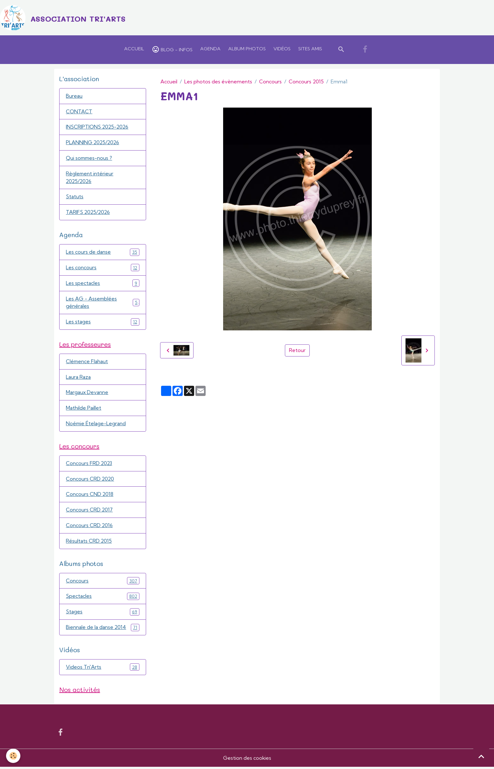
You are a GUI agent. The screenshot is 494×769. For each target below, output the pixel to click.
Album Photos (247, 49)
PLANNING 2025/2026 (93, 143)
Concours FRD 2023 (89, 465)
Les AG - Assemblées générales (102, 304)
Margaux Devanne (87, 394)
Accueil (134, 49)
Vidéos (282, 49)
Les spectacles (102, 284)
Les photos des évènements (218, 82)
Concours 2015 (306, 82)
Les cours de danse (102, 253)
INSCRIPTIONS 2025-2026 (98, 127)
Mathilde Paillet (83, 409)
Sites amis (310, 49)
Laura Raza (78, 378)
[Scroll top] (481, 756)
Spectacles (102, 598)
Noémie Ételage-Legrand (96, 425)
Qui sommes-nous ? (89, 159)
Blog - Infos (172, 49)
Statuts (74, 197)
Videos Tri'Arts (102, 669)
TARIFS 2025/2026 (88, 213)
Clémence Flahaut (87, 363)
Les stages (102, 323)
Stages (102, 613)
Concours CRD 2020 (90, 480)
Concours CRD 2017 (89, 512)
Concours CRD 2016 (89, 527)
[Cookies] (13, 756)
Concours (270, 82)
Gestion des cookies (247, 760)
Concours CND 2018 (90, 496)
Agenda (210, 49)
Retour (297, 351)
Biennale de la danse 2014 (102, 629)
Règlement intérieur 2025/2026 (90, 178)
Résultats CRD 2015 (89, 543)
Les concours (102, 268)
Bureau (74, 96)
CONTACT (79, 112)
